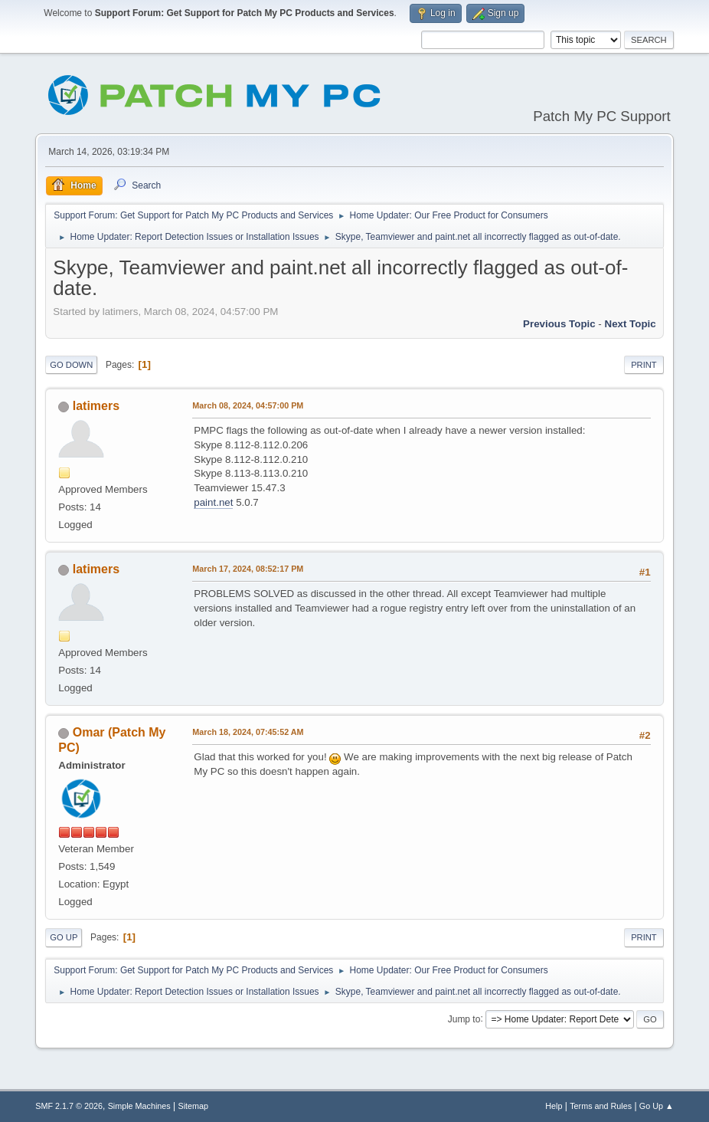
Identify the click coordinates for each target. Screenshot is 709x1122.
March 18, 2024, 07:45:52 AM (247, 732)
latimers (96, 405)
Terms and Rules (601, 1106)
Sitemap (193, 1106)
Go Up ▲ (656, 1106)
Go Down (71, 364)
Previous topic (559, 324)
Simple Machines (139, 1106)
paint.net (213, 502)
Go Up (63, 937)
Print (644, 364)
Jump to (464, 1018)
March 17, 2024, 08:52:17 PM (247, 568)
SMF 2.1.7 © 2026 (69, 1106)
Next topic (630, 324)
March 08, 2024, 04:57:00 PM (247, 405)
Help (553, 1106)
